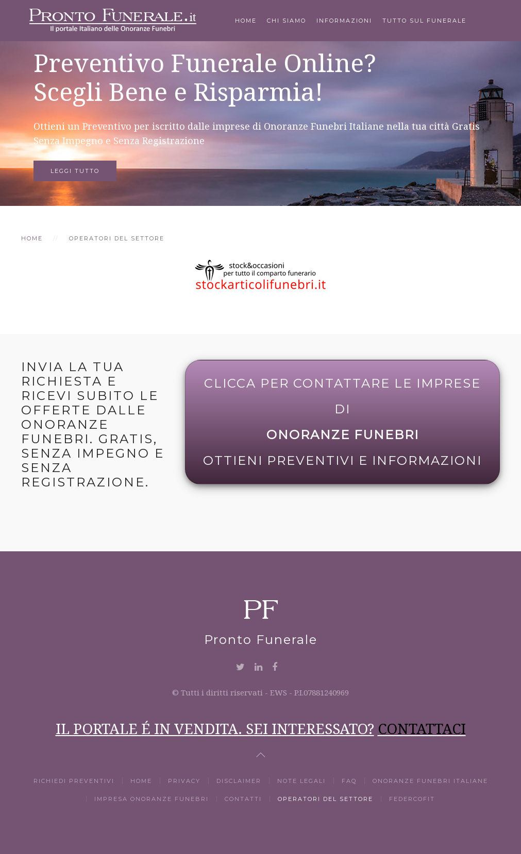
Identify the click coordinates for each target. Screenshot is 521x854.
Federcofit (412, 799)
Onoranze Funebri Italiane (430, 781)
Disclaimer (238, 781)
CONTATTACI (422, 728)
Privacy (184, 781)
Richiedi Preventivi (73, 781)
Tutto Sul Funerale (424, 20)
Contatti (243, 799)
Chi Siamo (286, 20)
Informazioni (344, 20)
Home (246, 20)
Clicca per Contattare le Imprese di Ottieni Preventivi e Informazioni (342, 422)
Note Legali (301, 781)
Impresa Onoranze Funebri (151, 799)
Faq (349, 781)
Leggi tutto (75, 171)
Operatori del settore (325, 799)
